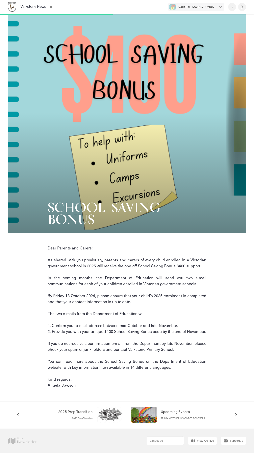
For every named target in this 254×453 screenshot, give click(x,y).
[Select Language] (165, 441)
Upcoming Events (175, 412)
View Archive (202, 441)
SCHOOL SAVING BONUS (196, 7)
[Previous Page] (232, 7)
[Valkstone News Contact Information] (51, 7)
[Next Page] (242, 7)
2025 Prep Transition (75, 412)
